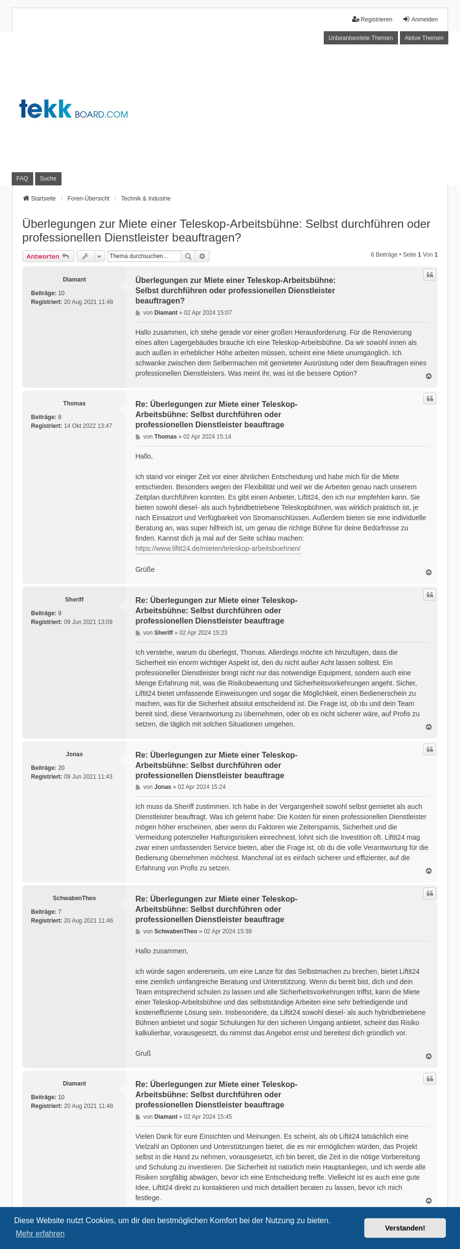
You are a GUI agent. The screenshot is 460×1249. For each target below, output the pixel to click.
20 (61, 768)
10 (61, 293)
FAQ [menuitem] (22, 178)
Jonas (74, 754)
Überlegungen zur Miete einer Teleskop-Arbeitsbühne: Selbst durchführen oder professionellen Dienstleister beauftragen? (226, 230)
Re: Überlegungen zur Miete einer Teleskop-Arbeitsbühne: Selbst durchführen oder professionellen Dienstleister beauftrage (216, 414)
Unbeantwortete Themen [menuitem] (361, 38)
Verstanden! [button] (405, 1228)
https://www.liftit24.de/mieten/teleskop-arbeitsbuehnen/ (218, 548)
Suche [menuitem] (48, 178)
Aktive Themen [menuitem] (424, 38)
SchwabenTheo (74, 898)
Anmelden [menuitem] (420, 19)
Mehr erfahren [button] (40, 1233)
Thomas (74, 403)
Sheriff (74, 599)
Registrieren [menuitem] (372, 19)
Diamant (74, 279)
